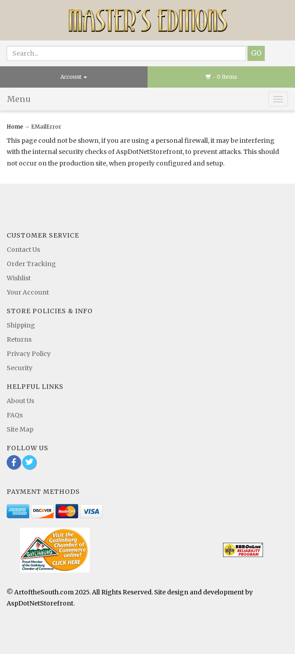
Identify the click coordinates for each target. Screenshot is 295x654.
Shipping (21, 325)
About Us (20, 401)
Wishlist (19, 278)
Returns (19, 339)
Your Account (28, 292)
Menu (19, 99)
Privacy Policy (29, 354)
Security (19, 368)
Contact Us (23, 250)
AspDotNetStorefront (40, 603)
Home (15, 126)
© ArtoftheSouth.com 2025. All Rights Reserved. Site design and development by (130, 592)
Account (73, 76)
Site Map (20, 429)
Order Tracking (31, 264)
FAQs (15, 415)
